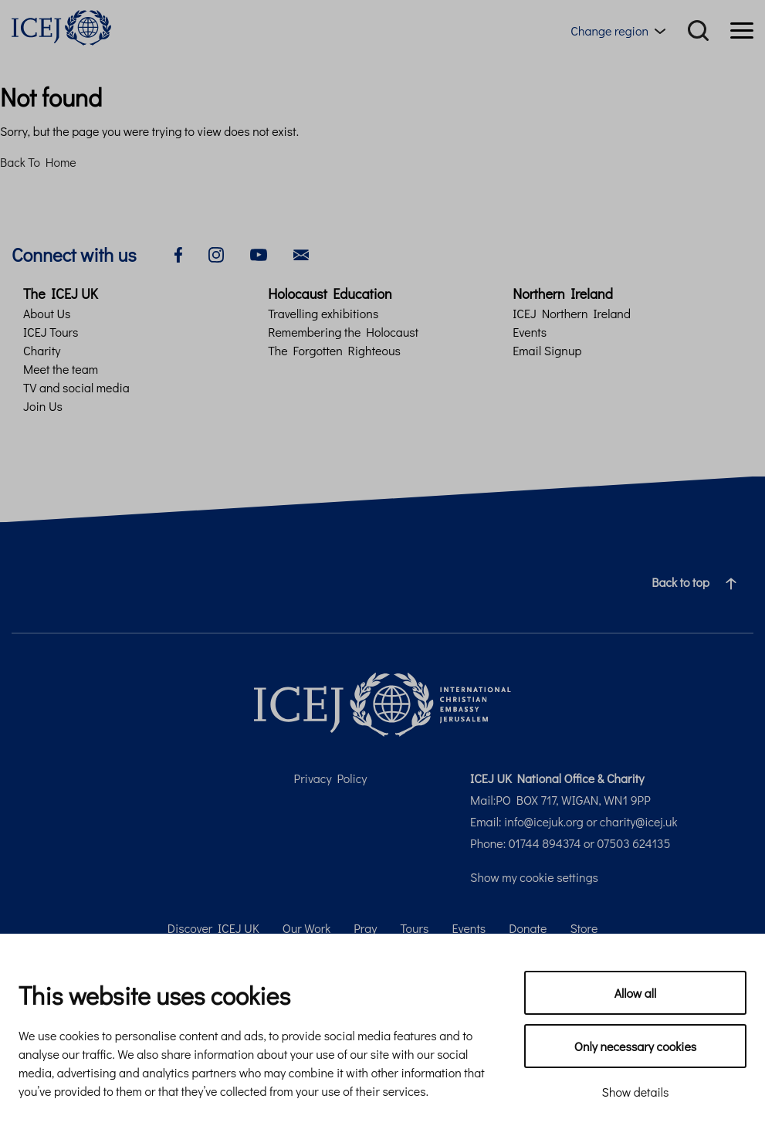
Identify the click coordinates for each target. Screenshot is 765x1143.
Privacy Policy (330, 778)
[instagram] (216, 253)
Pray (365, 928)
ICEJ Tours (50, 332)
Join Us (43, 406)
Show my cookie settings (534, 877)
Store (583, 928)
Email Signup (547, 350)
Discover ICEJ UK (213, 928)
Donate (528, 928)
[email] (301, 253)
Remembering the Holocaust (343, 332)
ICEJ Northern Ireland (572, 313)
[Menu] (741, 31)
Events (530, 332)
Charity (42, 350)
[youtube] (258, 253)
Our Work (307, 928)
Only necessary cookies (635, 1046)
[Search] (698, 31)
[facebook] (178, 253)
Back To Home (38, 162)
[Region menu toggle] (621, 31)
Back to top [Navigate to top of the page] (700, 582)
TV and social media (76, 387)
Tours (414, 928)
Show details (635, 1092)
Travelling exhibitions (323, 313)
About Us (46, 313)
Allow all (635, 993)
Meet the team (60, 369)
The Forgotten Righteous (334, 350)
